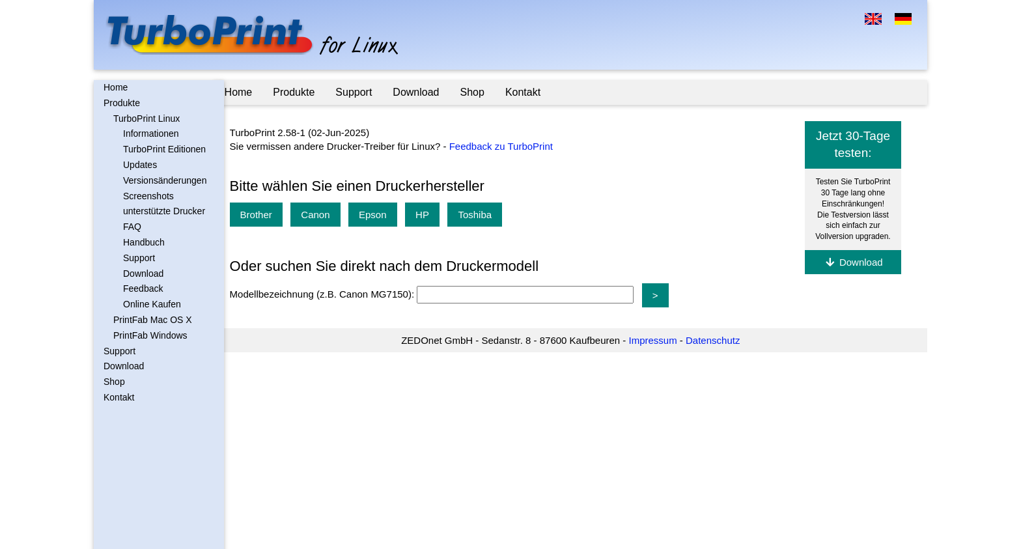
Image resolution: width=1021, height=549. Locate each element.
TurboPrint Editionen (164, 149)
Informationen (151, 133)
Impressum (658, 340)
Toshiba (485, 214)
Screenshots (148, 196)
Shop (114, 381)
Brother (266, 214)
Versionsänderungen (164, 180)
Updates (140, 165)
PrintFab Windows (150, 335)
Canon (325, 214)
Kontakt (119, 397)
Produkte (122, 103)
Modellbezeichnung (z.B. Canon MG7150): (333, 294)
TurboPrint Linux (146, 118)
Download (143, 273)
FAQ (132, 226)
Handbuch (144, 242)
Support (139, 258)
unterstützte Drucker (164, 211)
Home (116, 87)
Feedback (143, 288)
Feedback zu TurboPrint (511, 146)
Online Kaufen (152, 304)
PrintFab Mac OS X (152, 320)
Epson (383, 214)
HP (433, 214)
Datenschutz (718, 340)
